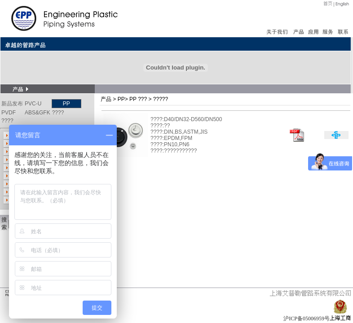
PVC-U (33, 103)
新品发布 (12, 103)
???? (58, 112)
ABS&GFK (37, 112)
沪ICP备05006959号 (306, 318)
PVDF (8, 112)
